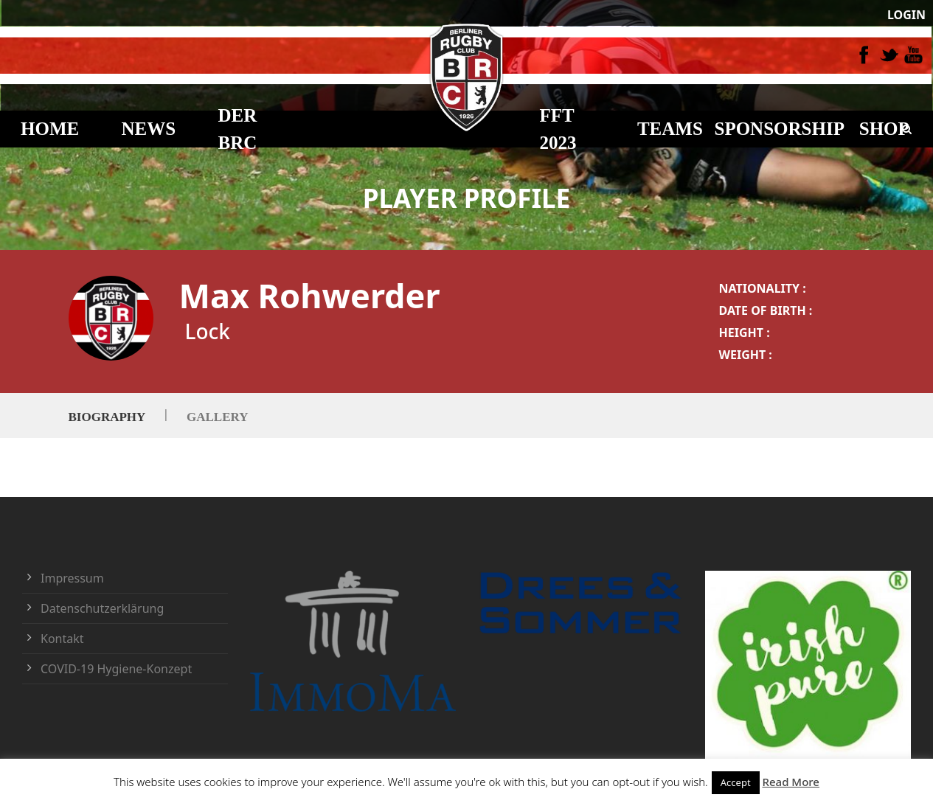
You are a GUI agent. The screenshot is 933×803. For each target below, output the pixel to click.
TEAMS (670, 129)
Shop (884, 129)
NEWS (149, 129)
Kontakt (62, 638)
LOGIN (906, 15)
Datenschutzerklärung (102, 608)
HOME (50, 129)
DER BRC (237, 129)
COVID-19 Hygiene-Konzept (116, 669)
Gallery (217, 416)
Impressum (72, 578)
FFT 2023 (558, 129)
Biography (107, 416)
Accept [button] (736, 782)
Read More (791, 781)
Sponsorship (779, 129)
